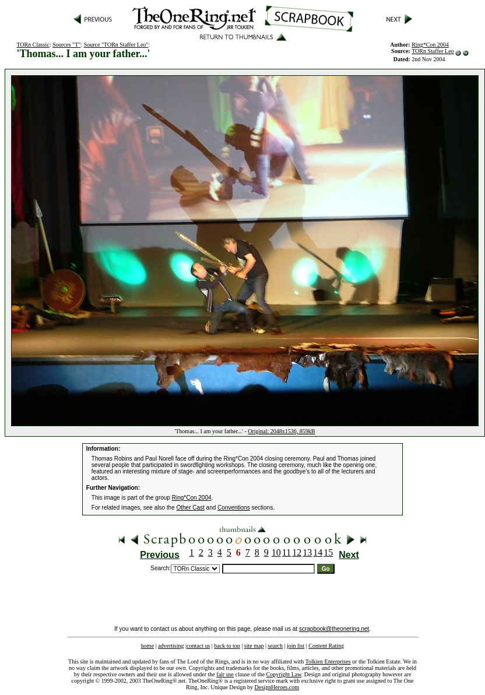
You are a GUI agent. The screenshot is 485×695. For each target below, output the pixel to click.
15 (328, 552)
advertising (171, 646)
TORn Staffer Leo (433, 51)
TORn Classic (32, 44)
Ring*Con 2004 (192, 497)
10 (276, 552)
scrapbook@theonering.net (334, 629)
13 (307, 552)
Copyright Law (283, 674)
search (275, 646)
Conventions (233, 507)
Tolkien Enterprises (328, 661)
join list (295, 646)
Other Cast (190, 507)
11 (286, 552)
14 (317, 552)
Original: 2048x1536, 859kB (281, 431)
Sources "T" (66, 44)
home (147, 646)
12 (296, 552)
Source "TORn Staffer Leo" (116, 44)
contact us (198, 646)
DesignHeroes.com (277, 687)
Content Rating (326, 646)
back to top (227, 646)
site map (254, 646)
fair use (225, 674)
